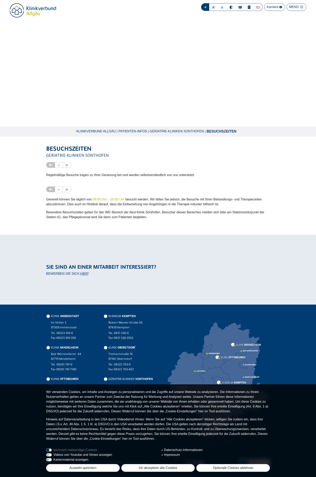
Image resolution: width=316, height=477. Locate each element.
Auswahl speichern (82, 468)
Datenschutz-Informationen (182, 450)
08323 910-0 (64, 333)
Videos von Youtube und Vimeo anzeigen (82, 454)
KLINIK (62, 316)
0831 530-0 (121, 333)
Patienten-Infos (132, 131)
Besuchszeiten (222, 131)
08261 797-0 (64, 365)
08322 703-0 (122, 365)
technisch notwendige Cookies (75, 450)
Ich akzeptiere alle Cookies (158, 468)
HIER (84, 273)
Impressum (170, 454)
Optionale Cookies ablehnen (233, 468)
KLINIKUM (120, 316)
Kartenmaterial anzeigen (70, 459)
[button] (213, 7)
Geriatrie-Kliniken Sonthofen (177, 131)
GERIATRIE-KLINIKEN (128, 379)
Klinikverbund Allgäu (96, 131)
